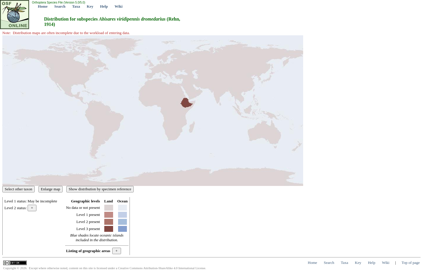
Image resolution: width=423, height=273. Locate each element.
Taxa (76, 6)
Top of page (411, 262)
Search (60, 6)
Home (43, 6)
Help (104, 6)
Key (90, 6)
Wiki (118, 6)
